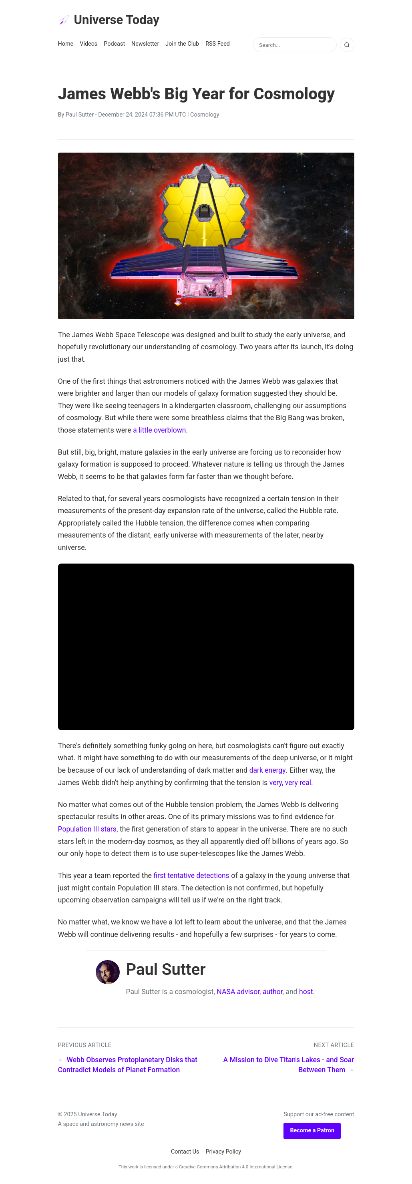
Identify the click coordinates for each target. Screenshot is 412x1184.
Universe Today (110, 20)
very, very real (290, 783)
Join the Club (182, 44)
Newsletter (145, 44)
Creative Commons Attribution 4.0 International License (235, 1167)
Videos (88, 44)
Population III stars (88, 829)
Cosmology (204, 115)
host (306, 992)
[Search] (347, 45)
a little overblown (160, 430)
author (273, 992)
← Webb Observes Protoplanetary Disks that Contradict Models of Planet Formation (127, 1065)
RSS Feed (217, 44)
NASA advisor (238, 992)
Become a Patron (312, 1130)
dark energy (267, 770)
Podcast (114, 44)
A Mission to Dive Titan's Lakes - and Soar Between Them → (288, 1065)
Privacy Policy (223, 1151)
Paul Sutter (80, 115)
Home (66, 44)
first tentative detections (192, 875)
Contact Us (185, 1151)
